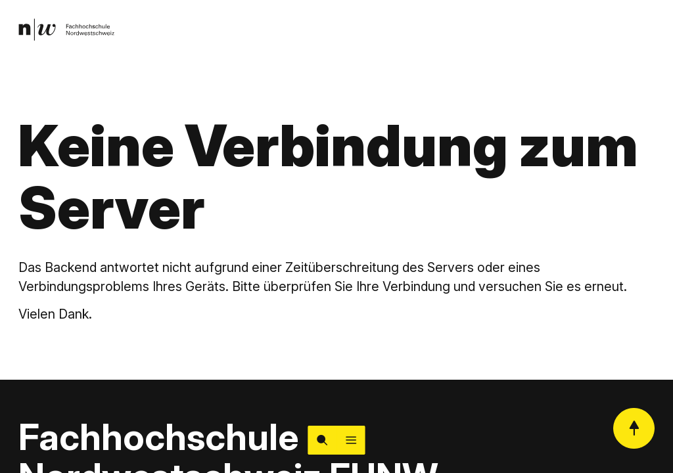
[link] (66, 29)
